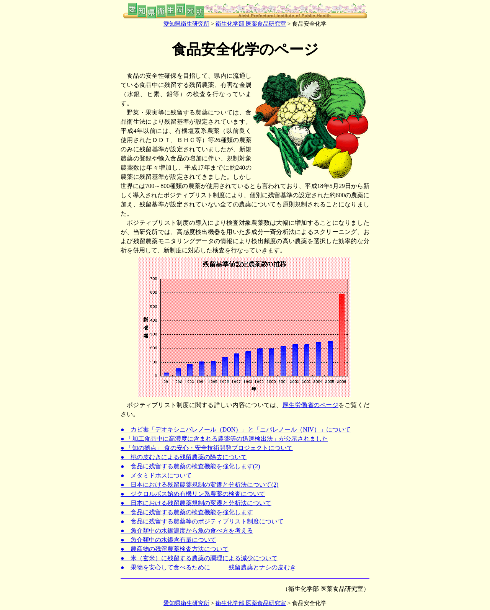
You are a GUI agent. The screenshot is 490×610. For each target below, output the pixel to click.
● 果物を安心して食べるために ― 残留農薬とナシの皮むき (208, 567)
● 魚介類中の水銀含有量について (168, 539)
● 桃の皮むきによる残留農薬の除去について (184, 457)
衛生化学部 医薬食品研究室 (251, 23)
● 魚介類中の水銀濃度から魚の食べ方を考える (187, 530)
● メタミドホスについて (156, 475)
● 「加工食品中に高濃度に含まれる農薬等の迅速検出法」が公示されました (224, 438)
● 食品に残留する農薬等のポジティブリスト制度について (202, 521)
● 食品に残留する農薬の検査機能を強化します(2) (190, 466)
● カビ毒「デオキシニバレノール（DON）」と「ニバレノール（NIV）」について (236, 429)
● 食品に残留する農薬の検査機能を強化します (187, 512)
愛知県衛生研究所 (186, 23)
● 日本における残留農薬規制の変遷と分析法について (196, 503)
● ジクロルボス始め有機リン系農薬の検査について (193, 494)
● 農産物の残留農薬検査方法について (175, 549)
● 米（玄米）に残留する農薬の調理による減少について (199, 558)
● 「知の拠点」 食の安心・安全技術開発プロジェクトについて (207, 448)
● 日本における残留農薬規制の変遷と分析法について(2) (199, 484)
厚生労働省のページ (310, 405)
